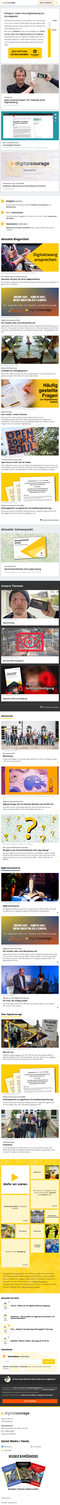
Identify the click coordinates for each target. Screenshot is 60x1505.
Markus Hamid (9, 657)
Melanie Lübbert (8, 502)
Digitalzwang (8, 623)
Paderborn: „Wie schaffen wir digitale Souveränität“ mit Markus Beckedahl (33, 1317)
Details (54, 1206)
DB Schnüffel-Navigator (13, 661)
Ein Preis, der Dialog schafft (15, 1001)
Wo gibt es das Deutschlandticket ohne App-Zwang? (26, 850)
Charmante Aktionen (37, 1246)
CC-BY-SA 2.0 (11, 365)
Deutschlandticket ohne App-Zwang (22, 569)
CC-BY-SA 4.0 (40, 147)
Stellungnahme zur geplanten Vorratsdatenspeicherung (26, 508)
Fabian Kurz (10, 105)
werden (14, 201)
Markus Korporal (8, 456)
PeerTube (37, 1447)
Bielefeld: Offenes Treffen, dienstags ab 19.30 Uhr (30, 1341)
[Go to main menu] (56, 3)
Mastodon (8, 1447)
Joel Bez (6, 365)
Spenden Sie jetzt (8, 1395)
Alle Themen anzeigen (51, 707)
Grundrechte (22, 1231)
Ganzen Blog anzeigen (51, 520)
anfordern (17, 224)
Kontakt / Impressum (9, 1503)
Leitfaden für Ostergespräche (14, 371)
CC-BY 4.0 (16, 105)
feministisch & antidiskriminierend (53, 1216)
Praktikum (7, 1145)
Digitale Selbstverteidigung (15, 698)
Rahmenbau (37, 1231)
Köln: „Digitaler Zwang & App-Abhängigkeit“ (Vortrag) (32, 1329)
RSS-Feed (8, 1450)
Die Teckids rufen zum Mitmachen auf (18, 323)
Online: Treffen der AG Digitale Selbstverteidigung (30, 1306)
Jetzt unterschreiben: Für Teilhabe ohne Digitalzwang (24, 101)
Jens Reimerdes (9, 750)
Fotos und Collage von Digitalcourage (15, 1048)
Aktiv (14, 212)
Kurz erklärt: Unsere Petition (14, 414)
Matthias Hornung (10, 902)
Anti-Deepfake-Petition (12, 145)
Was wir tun (8, 1052)
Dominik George (8, 317)
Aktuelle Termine (10, 1298)
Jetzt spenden (46, 3)
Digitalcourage (9, 619)
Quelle (45, 147)
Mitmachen (7, 716)
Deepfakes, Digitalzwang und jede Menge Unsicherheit (24, 186)
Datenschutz (6, 1498)
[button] (25, 53)
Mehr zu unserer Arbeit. (31, 1287)
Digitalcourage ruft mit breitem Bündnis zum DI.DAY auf (28, 804)
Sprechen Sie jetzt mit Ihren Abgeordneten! (20, 279)
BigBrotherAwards (10, 868)
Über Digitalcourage (11, 1014)
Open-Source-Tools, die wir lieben (16, 462)
